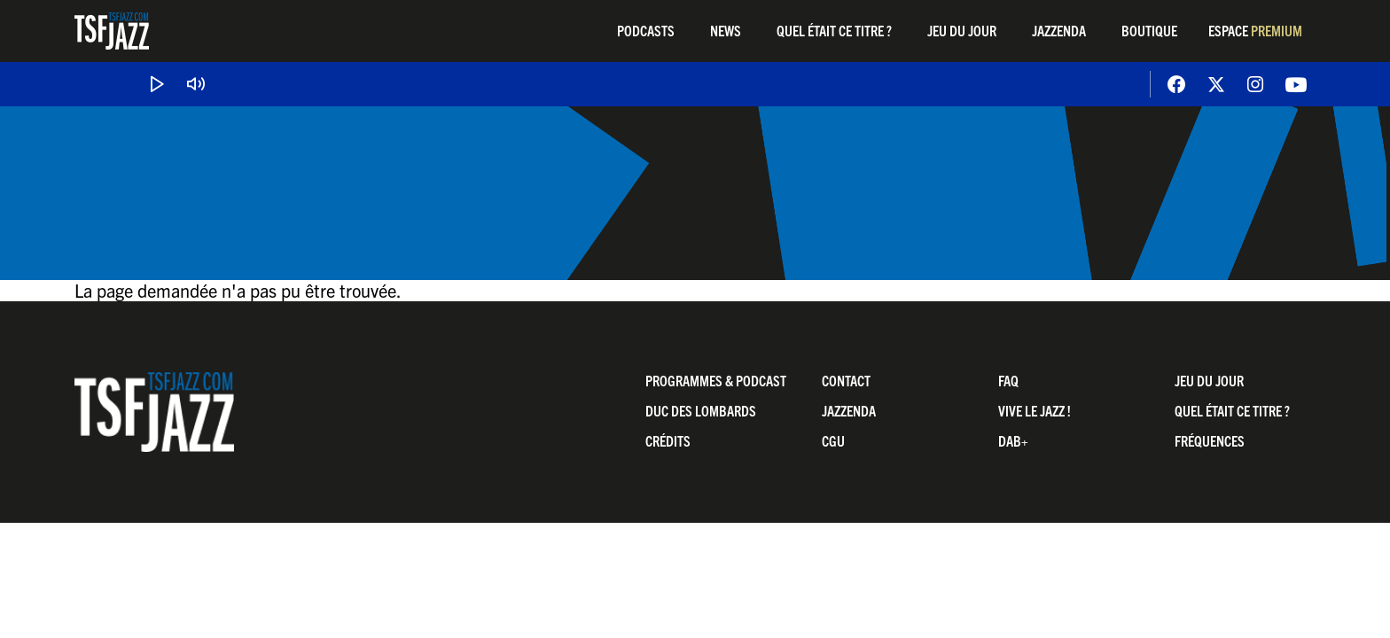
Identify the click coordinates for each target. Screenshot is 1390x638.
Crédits (668, 440)
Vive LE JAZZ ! (1034, 410)
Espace (1255, 30)
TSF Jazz (111, 31)
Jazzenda (1059, 30)
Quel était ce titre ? (834, 30)
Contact (846, 380)
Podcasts (646, 30)
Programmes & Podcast (715, 380)
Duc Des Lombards (700, 410)
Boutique (1149, 30)
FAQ (1008, 380)
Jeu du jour (961, 30)
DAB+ (1013, 440)
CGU (833, 440)
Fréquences (1210, 440)
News (725, 30)
